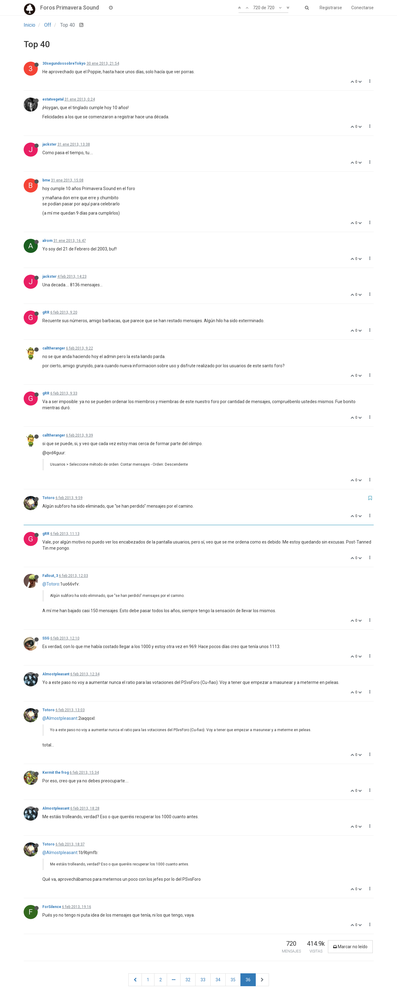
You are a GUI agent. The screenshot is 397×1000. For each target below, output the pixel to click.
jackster (49, 144)
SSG (45, 638)
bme (46, 180)
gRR (45, 312)
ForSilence (51, 907)
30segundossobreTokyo (64, 63)
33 (202, 979)
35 (233, 979)
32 (187, 979)
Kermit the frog (55, 772)
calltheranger (53, 348)
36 (248, 979)
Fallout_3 (50, 576)
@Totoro (50, 584)
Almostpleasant (55, 674)
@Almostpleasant (59, 718)
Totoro (48, 498)
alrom (47, 241)
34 (218, 979)
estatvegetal (53, 99)
